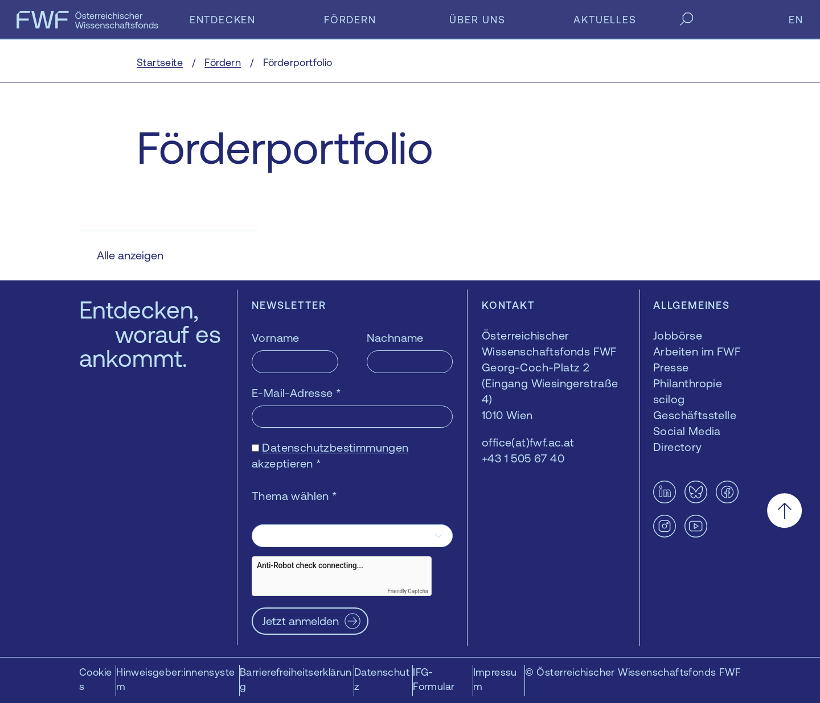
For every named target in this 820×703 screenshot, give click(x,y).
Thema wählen (295, 495)
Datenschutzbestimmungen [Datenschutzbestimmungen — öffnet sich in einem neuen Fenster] (335, 447)
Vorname (276, 337)
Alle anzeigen (130, 255)
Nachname (395, 337)
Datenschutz (381, 679)
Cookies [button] (95, 679)
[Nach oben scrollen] (784, 510)
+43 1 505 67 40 (523, 458)
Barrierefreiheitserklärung (296, 679)
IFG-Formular (433, 679)
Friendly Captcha (407, 591)
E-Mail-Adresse (296, 392)
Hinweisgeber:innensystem (175, 679)
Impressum (495, 679)
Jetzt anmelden (300, 620)
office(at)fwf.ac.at (528, 442)
